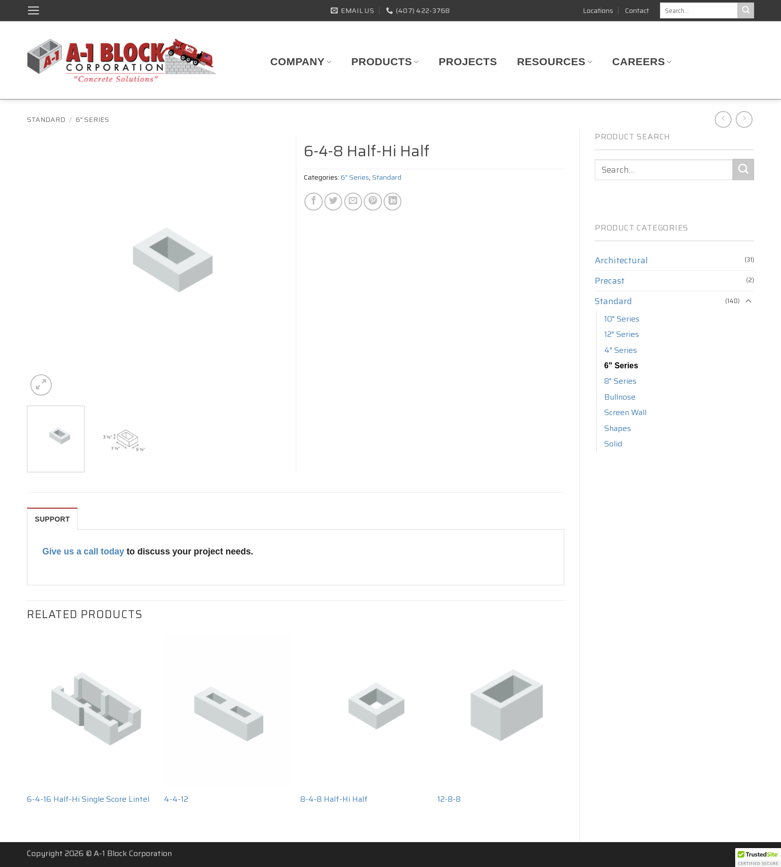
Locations (598, 10)
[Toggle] (748, 301)
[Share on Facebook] (313, 202)
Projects (468, 61)
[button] (33, 10)
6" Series (92, 119)
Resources (554, 61)
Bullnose (620, 397)
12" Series (621, 334)
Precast (610, 281)
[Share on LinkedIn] (392, 202)
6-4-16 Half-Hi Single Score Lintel (88, 799)
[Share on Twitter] (333, 202)
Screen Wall (625, 412)
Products (384, 61)
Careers (642, 61)
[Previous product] (744, 119)
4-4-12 (176, 799)
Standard (46, 119)
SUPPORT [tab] (52, 519)
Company (300, 61)
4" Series (620, 350)
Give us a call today (83, 551)
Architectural (621, 260)
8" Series (620, 381)
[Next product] (723, 119)
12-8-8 (449, 799)
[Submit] (746, 10)
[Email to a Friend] (353, 202)
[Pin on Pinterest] (373, 202)
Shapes (617, 428)
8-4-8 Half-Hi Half (334, 799)
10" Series (622, 319)
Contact (637, 10)
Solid (613, 443)
